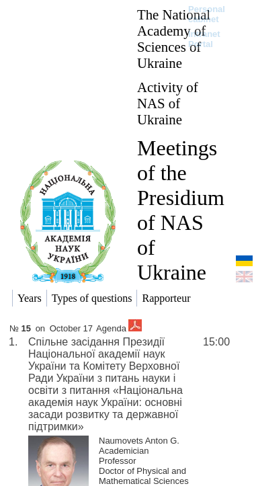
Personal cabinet (206, 14)
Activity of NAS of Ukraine (167, 103)
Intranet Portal (204, 39)
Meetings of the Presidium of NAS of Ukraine (180, 210)
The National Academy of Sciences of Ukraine (173, 39)
